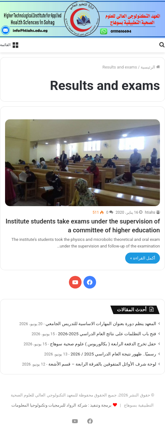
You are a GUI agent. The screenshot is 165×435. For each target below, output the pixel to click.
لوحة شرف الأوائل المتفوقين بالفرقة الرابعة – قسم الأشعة (102, 363)
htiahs (150, 212)
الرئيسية (150, 67)
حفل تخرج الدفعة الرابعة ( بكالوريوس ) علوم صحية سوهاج (103, 343)
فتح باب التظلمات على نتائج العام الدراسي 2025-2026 (107, 333)
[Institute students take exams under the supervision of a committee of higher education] (82, 162)
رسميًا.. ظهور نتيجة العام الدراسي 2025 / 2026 (113, 353)
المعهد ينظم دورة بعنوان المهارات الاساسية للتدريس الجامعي (101, 323)
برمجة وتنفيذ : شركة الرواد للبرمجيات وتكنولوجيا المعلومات (61, 405)
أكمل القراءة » (142, 258)
